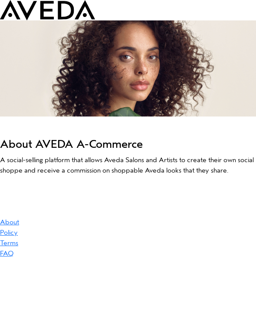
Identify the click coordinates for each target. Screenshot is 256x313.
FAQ (7, 253)
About (9, 222)
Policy (9, 232)
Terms (9, 243)
